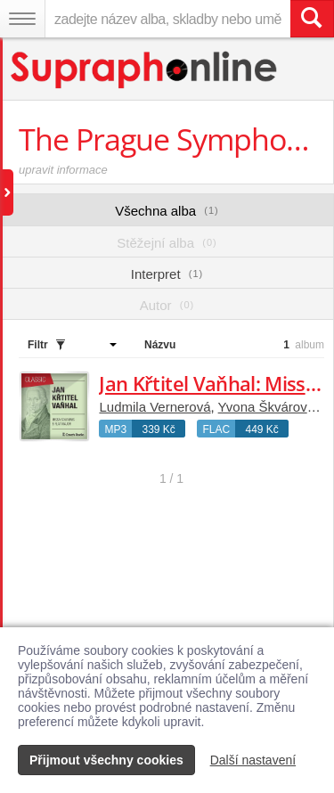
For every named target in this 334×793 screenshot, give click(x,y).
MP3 (115, 429)
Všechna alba (167, 210)
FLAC (216, 429)
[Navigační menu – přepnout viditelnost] (22, 18)
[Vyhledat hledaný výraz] (311, 18)
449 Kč (261, 429)
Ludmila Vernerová (154, 406)
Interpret (167, 274)
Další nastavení (253, 760)
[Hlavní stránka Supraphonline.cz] (144, 70)
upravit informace (63, 169)
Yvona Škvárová (266, 406)
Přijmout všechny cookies (106, 760)
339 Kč (158, 429)
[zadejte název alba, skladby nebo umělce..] (167, 18)
